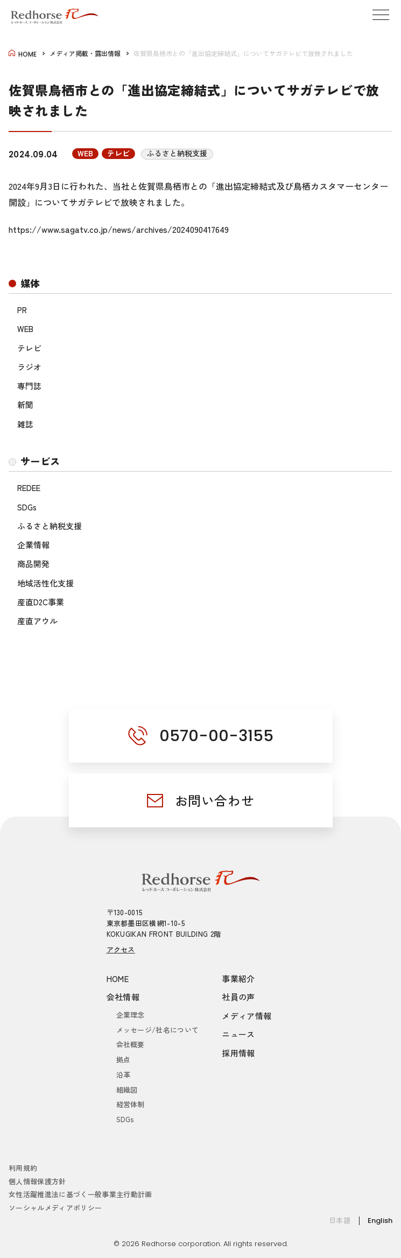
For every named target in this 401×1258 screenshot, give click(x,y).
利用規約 (23, 1168)
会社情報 (123, 997)
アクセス (121, 949)
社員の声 (238, 997)
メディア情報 (246, 1015)
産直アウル (37, 620)
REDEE (28, 487)
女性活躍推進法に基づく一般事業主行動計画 (80, 1194)
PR (22, 309)
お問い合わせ (215, 800)
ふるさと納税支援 (49, 525)
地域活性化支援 (45, 583)
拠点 (123, 1059)
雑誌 (25, 424)
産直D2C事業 (40, 601)
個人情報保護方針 (37, 1181)
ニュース (238, 1034)
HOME (118, 978)
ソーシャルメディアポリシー (55, 1207)
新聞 (25, 404)
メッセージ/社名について (157, 1030)
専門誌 (29, 385)
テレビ (29, 348)
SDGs (27, 507)
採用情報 (238, 1053)
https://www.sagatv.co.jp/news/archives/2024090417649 (119, 229)
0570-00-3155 (216, 735)
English (380, 1220)
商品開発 (33, 563)
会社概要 (130, 1044)
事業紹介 (238, 978)
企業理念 (130, 1015)
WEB (25, 328)
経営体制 (130, 1104)
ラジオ (29, 366)
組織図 (127, 1089)
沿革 (123, 1074)
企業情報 (33, 544)
